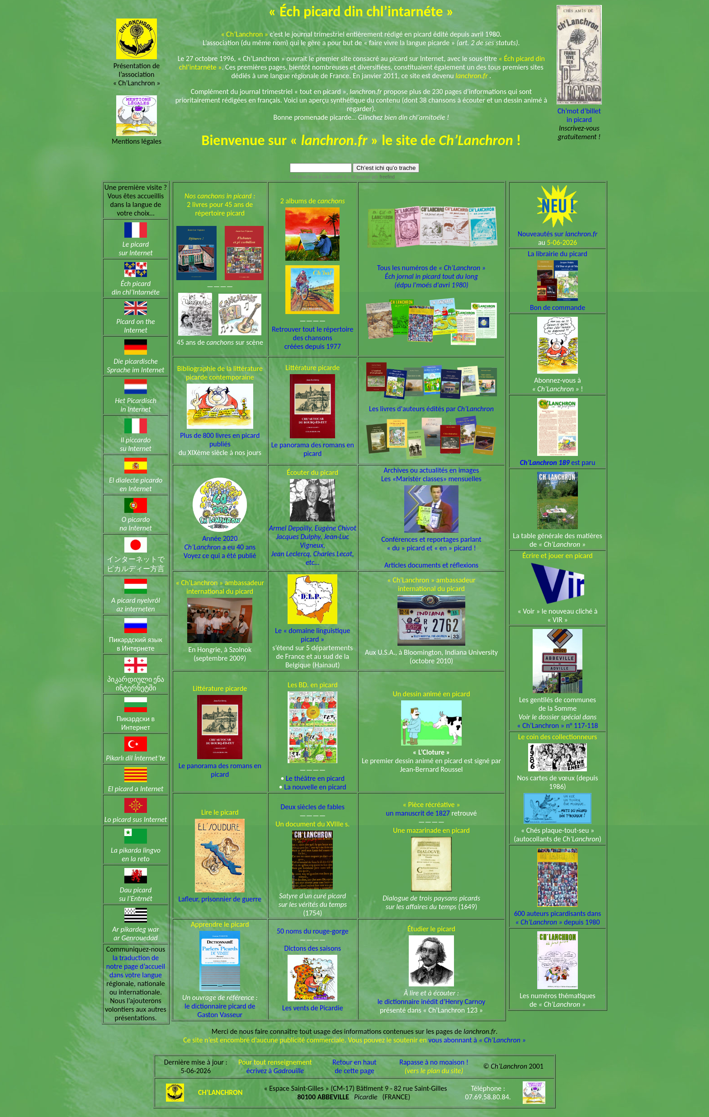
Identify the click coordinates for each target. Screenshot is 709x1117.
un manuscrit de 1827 (418, 813)
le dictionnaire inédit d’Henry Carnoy (432, 1001)
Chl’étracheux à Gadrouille (316, 176)
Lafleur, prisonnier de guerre (219, 899)
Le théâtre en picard (315, 778)
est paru (558, 462)
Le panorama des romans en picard (312, 449)
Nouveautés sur (558, 234)
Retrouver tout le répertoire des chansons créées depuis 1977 (312, 338)
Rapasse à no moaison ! (433, 1062)
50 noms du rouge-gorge (313, 931)
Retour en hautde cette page (354, 1066)
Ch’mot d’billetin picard (579, 115)
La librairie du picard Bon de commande (557, 280)
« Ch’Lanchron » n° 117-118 (557, 725)
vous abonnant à (477, 1040)
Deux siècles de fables (313, 807)
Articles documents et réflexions (431, 565)
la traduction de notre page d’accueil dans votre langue (135, 966)
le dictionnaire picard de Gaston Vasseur (219, 1010)
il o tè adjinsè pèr (369, 176)
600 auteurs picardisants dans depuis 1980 (557, 917)
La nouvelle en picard (315, 787)
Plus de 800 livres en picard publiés (220, 439)
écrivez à (275, 1070)
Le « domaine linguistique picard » (312, 634)
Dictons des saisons (312, 948)
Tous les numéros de (431, 270)
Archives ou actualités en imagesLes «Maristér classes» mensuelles (431, 474)
